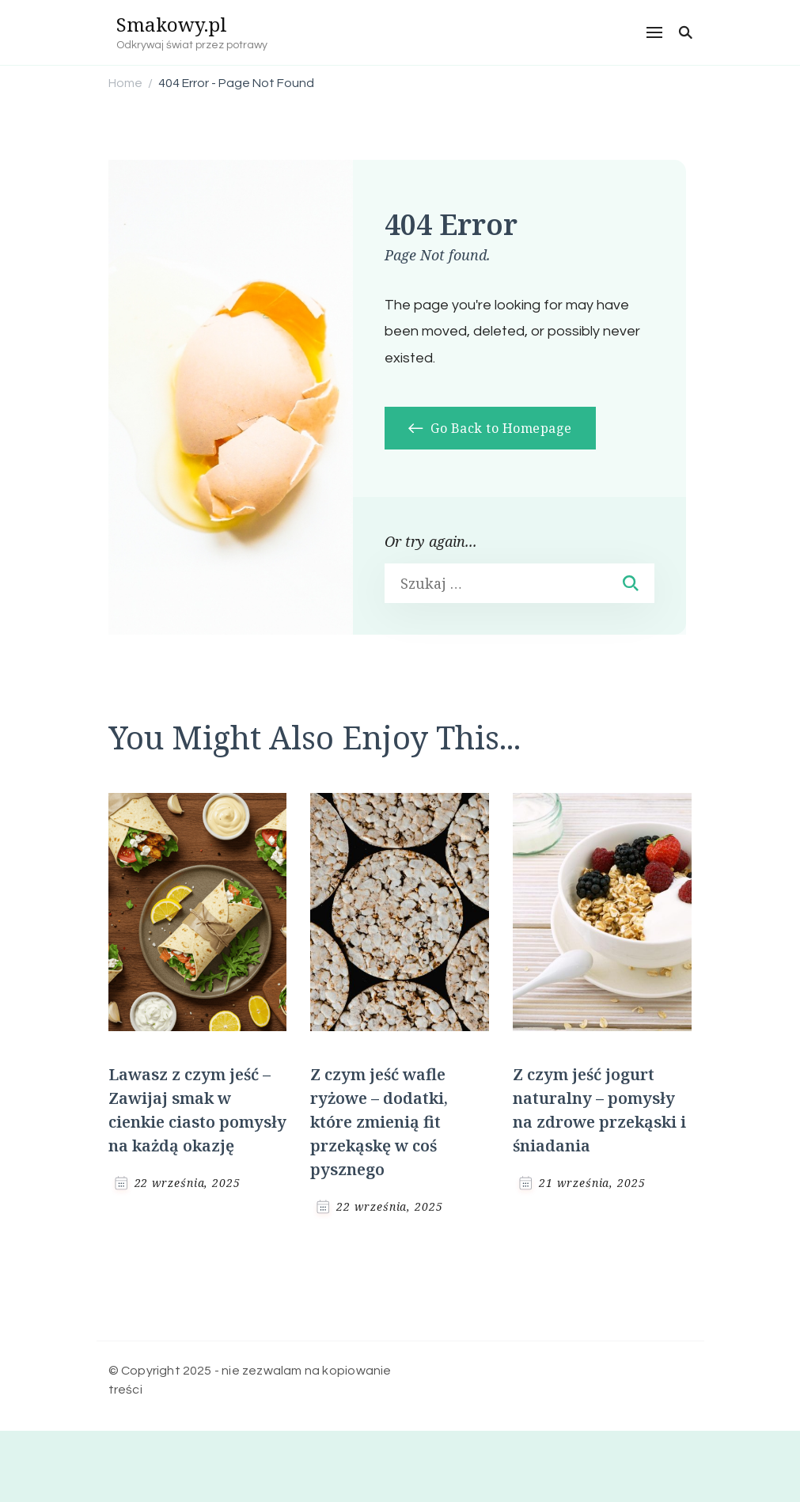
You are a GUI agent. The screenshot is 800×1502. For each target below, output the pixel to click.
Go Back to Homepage (489, 428)
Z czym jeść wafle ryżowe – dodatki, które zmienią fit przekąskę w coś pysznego (379, 1122)
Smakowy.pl (171, 24)
